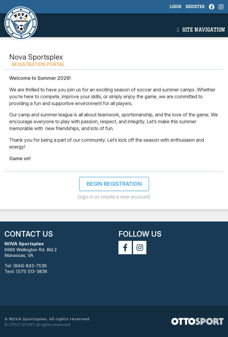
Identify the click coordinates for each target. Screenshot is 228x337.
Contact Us (28, 234)
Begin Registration (114, 184)
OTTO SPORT (21, 324)
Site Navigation (201, 29)
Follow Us (140, 234)
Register (195, 6)
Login (175, 6)
